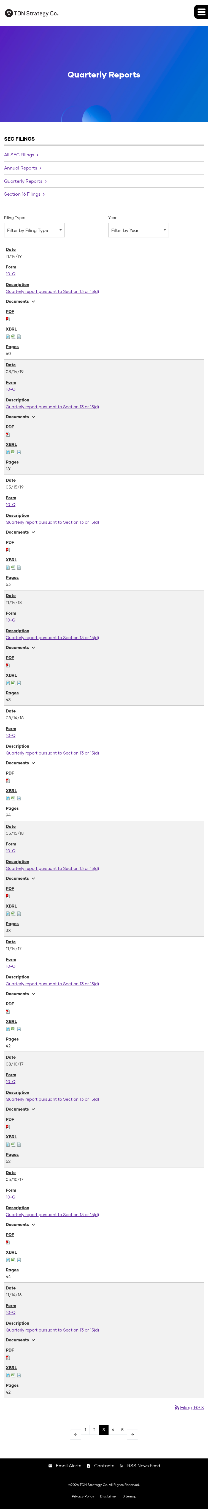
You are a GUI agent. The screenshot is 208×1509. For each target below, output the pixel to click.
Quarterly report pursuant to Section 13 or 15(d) (52, 291)
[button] (201, 12)
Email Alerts (68, 1465)
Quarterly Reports (23, 181)
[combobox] (34, 230)
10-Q (10, 273)
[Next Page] (132, 1435)
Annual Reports (20, 167)
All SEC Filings (19, 154)
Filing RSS (189, 1407)
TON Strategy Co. (94, 1485)
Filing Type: (14, 217)
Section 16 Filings (22, 193)
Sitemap (129, 1496)
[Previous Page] (75, 1435)
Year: (112, 217)
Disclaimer (108, 1496)
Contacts (104, 1465)
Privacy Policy (83, 1496)
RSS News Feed (143, 1465)
